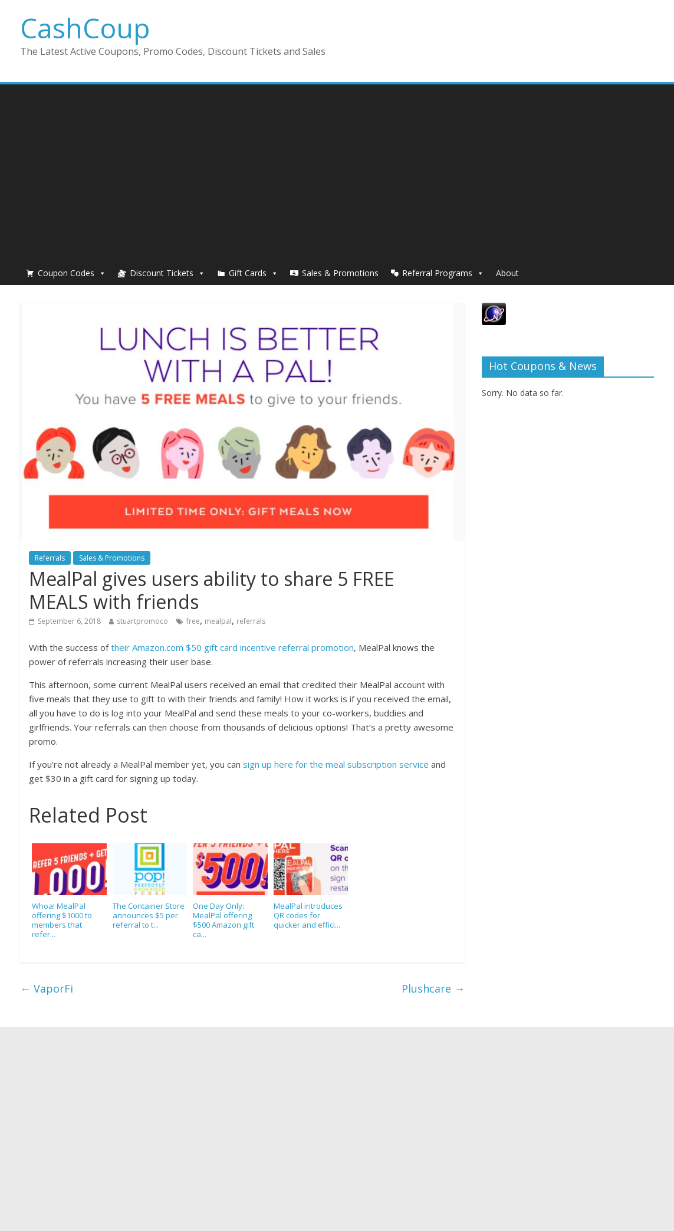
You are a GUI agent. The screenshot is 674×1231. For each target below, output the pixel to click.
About (507, 273)
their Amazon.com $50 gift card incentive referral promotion (232, 647)
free (193, 621)
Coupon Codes (66, 273)
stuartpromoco (142, 621)
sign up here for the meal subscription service (336, 764)
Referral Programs (437, 273)
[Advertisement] (337, 173)
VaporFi (46, 988)
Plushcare (433, 988)
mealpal (218, 621)
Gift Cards (248, 273)
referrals (250, 621)
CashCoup (85, 27)
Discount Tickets (161, 273)
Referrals (50, 558)
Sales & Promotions (340, 273)
